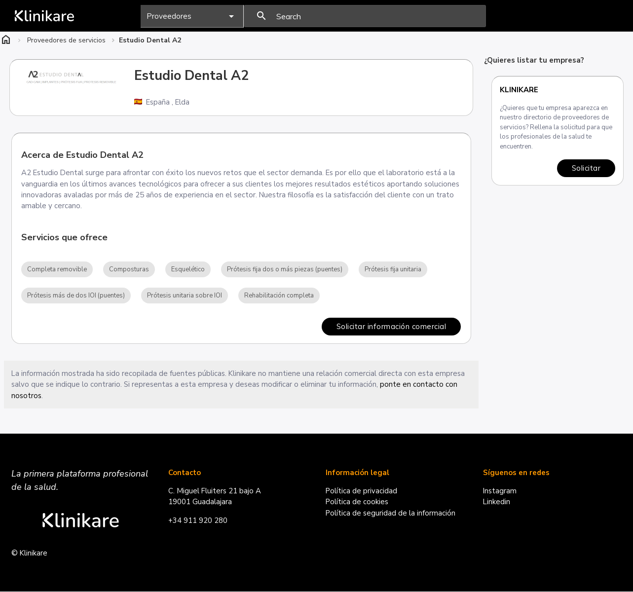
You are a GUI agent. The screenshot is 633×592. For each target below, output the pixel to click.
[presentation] (365, 16)
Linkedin (497, 503)
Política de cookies (357, 503)
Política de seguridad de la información (391, 513)
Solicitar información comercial (391, 327)
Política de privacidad (362, 491)
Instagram (500, 491)
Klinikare (519, 90)
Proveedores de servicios (66, 40)
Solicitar (586, 168)
